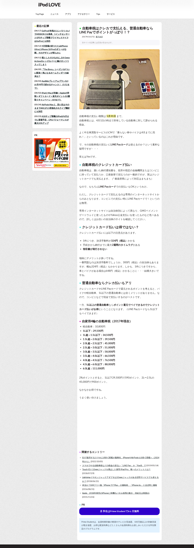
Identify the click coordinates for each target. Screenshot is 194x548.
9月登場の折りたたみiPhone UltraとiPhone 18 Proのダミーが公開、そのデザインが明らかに (51, 49)
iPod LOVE (49, 5)
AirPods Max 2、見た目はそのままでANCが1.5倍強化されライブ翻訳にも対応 (52, 108)
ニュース (54, 14)
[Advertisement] (130, 425)
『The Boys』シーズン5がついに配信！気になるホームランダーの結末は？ (52, 72)
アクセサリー (84, 14)
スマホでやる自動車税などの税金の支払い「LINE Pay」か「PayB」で (114, 465)
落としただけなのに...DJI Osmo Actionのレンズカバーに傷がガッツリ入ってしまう (52, 61)
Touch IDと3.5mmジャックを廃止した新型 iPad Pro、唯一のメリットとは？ (116, 469)
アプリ (68, 14)
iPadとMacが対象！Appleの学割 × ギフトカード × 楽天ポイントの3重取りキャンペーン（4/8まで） (52, 96)
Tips (98, 14)
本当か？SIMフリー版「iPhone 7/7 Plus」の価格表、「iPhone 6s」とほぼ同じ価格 (119, 485)
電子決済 (99, 37)
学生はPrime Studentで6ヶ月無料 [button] (119, 511)
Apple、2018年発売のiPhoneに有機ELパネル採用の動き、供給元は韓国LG (115, 493)
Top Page (39, 14)
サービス (111, 14)
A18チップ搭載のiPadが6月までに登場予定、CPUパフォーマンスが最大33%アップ (51, 119)
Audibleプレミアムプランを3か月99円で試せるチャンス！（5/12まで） (52, 84)
